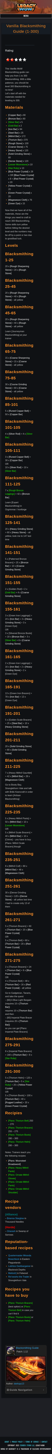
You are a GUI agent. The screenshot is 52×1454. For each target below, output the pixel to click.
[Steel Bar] (13, 133)
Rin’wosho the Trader (18, 1277)
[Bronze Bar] (14, 119)
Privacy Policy (17, 1442)
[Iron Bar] (12, 129)
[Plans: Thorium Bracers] (20, 1128)
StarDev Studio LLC (27, 1445)
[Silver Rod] (14, 434)
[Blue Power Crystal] (18, 171)
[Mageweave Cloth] (17, 200)
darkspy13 (19, 1383)
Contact (44, 1442)
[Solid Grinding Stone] (19, 154)
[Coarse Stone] (15, 147)
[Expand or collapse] (43, 1390)
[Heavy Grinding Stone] (21, 529)
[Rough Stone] (15, 143)
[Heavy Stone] (15, 150)
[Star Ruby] (13, 168)
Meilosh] (12, 1273)
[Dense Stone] (15, 161)
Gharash (11, 1231)
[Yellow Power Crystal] (19, 186)
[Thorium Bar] (15, 140)
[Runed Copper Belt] (19, 411)
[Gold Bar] (13, 126)
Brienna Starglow (15, 1218)
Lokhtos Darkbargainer (19, 1266)
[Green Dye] (14, 203)
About (7, 1442)
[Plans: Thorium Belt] (18, 1121)
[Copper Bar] (14, 115)
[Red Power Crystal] (23, 179)
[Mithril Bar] (13, 136)
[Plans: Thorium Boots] (19, 1135)
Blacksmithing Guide (27, 1348)
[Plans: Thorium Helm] (19, 1142)
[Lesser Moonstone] (18, 164)
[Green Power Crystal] (19, 193)
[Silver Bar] (13, 122)
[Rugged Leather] (13, 1102)
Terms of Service (32, 1442)
